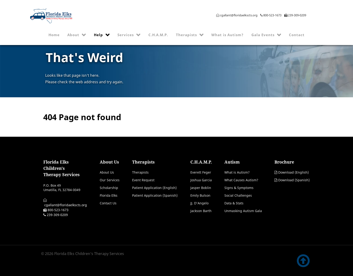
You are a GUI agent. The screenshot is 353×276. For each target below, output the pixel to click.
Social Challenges (238, 195)
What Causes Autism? (241, 180)
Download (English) (293, 172)
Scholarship (109, 187)
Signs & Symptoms (239, 187)
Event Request (143, 180)
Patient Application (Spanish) (155, 195)
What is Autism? (237, 172)
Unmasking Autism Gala (243, 211)
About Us (107, 172)
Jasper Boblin (200, 187)
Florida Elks (108, 195)
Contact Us (108, 203)
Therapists (140, 172)
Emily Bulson (200, 195)
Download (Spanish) (294, 180)
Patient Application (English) (154, 187)
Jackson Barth (201, 211)
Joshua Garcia (201, 180)
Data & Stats (233, 203)
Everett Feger (200, 172)
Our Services (110, 180)
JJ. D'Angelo (199, 203)
